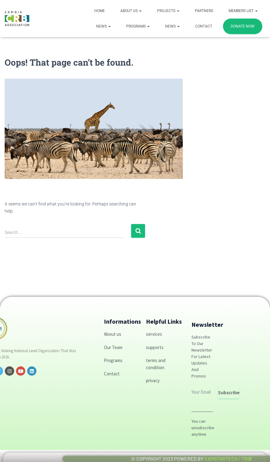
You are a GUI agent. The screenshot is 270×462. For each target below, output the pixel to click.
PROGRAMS (138, 26)
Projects (168, 11)
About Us (131, 11)
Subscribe (228, 392)
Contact (203, 26)
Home (99, 11)
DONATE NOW (243, 26)
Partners (204, 11)
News (103, 26)
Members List (243, 11)
